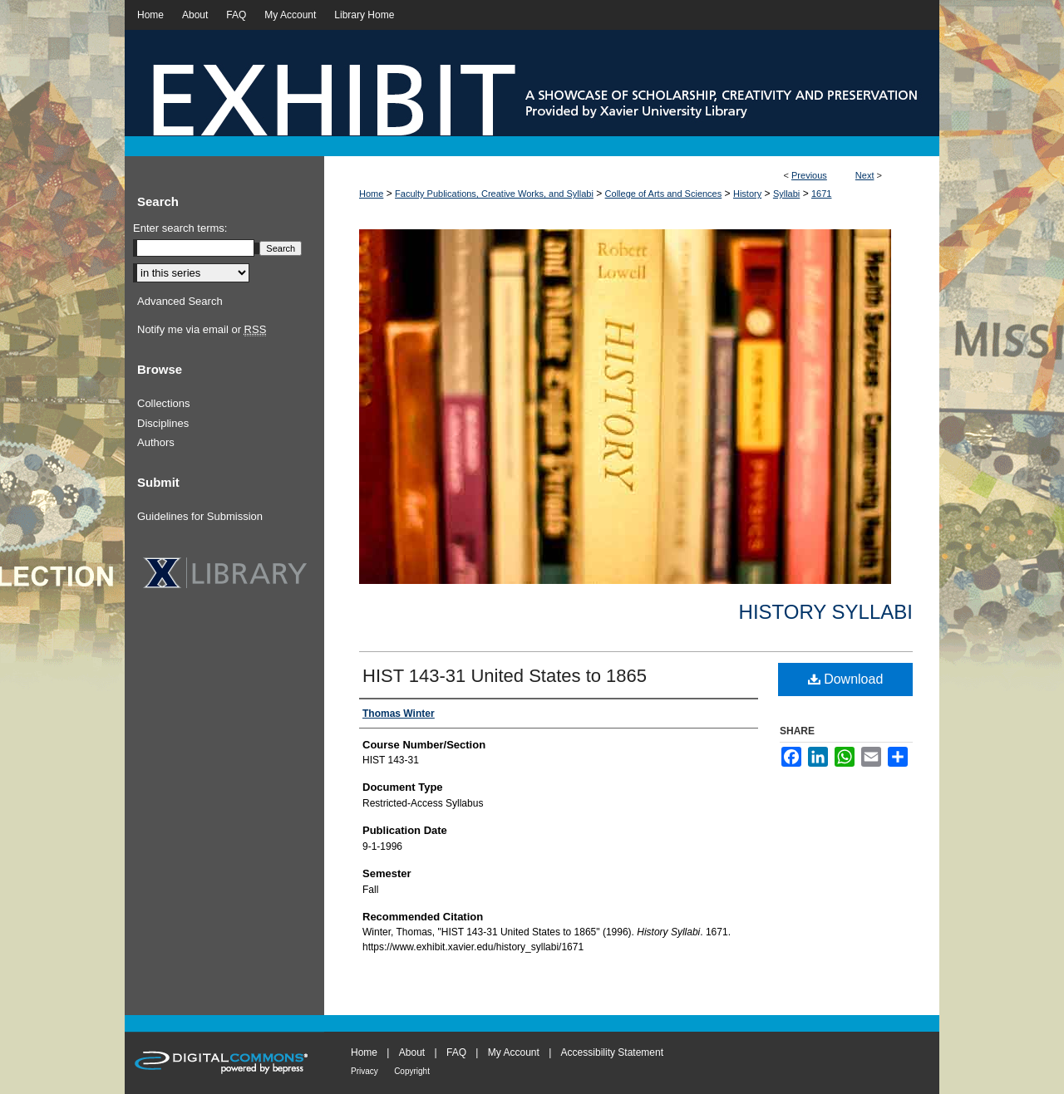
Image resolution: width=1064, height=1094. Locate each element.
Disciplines (163, 423)
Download (846, 679)
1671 (821, 194)
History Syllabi (826, 612)
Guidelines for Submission (200, 516)
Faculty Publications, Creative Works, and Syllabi (494, 194)
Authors (156, 442)
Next (864, 175)
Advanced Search (180, 301)
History (747, 194)
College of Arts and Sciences (663, 194)
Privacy (364, 1071)
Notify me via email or (201, 329)
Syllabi (786, 194)
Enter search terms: (180, 228)
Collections (163, 403)
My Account (513, 1052)
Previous (809, 175)
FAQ (456, 1052)
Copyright (412, 1071)
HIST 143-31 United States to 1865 (504, 675)
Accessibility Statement (612, 1052)
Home (371, 194)
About (412, 1052)
